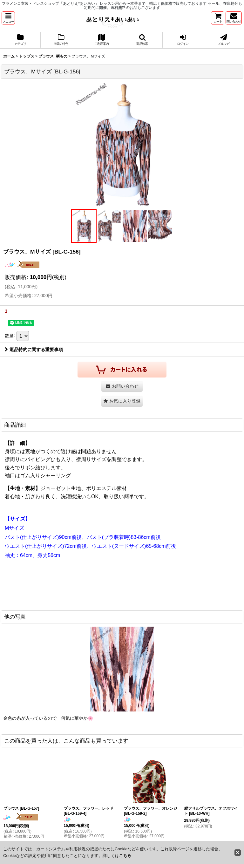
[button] (8, 17)
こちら (125, 855)
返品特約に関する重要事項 (34, 349)
